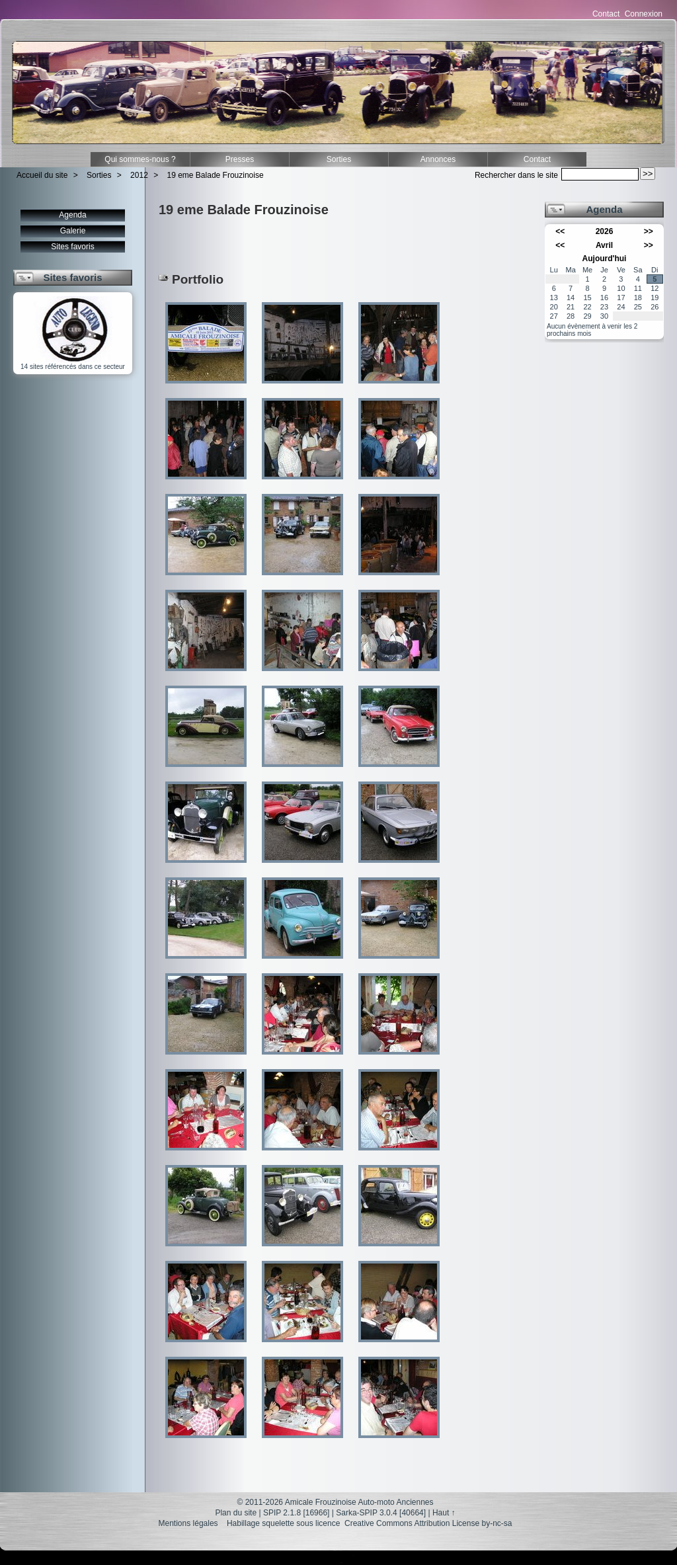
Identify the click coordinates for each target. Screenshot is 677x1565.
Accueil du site (42, 175)
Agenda (72, 215)
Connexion (643, 14)
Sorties (339, 159)
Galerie (73, 230)
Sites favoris (72, 246)
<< (560, 231)
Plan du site (236, 1512)
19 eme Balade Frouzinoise (215, 175)
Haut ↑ (444, 1512)
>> (648, 231)
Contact (605, 14)
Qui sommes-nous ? (139, 159)
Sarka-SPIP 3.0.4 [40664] (381, 1512)
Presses (239, 159)
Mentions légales (188, 1523)
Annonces (438, 159)
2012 (139, 175)
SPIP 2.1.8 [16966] (296, 1512)
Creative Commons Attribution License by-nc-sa (428, 1523)
